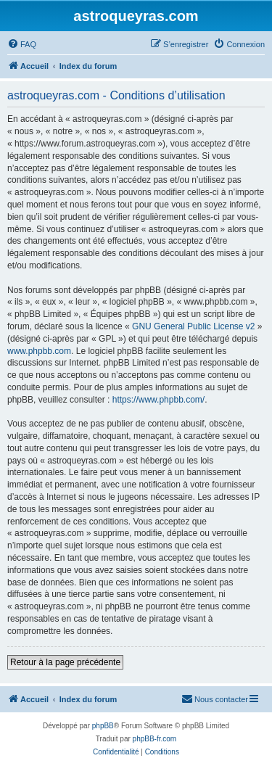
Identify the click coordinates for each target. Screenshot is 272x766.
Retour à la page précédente (65, 662)
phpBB (103, 726)
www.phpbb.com (39, 351)
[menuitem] (21, 44)
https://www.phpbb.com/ (158, 400)
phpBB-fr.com (155, 739)
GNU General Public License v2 (193, 326)
